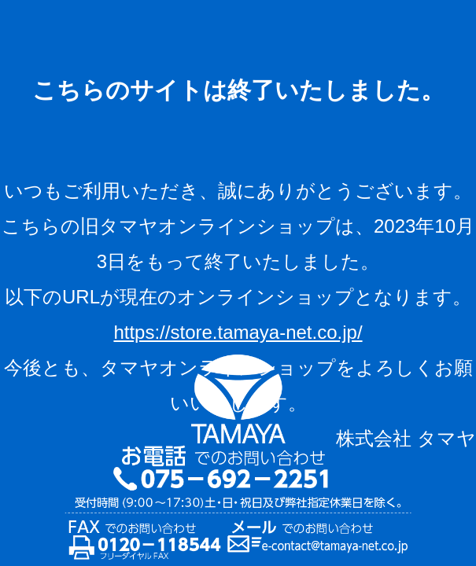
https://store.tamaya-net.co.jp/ (237, 332)
